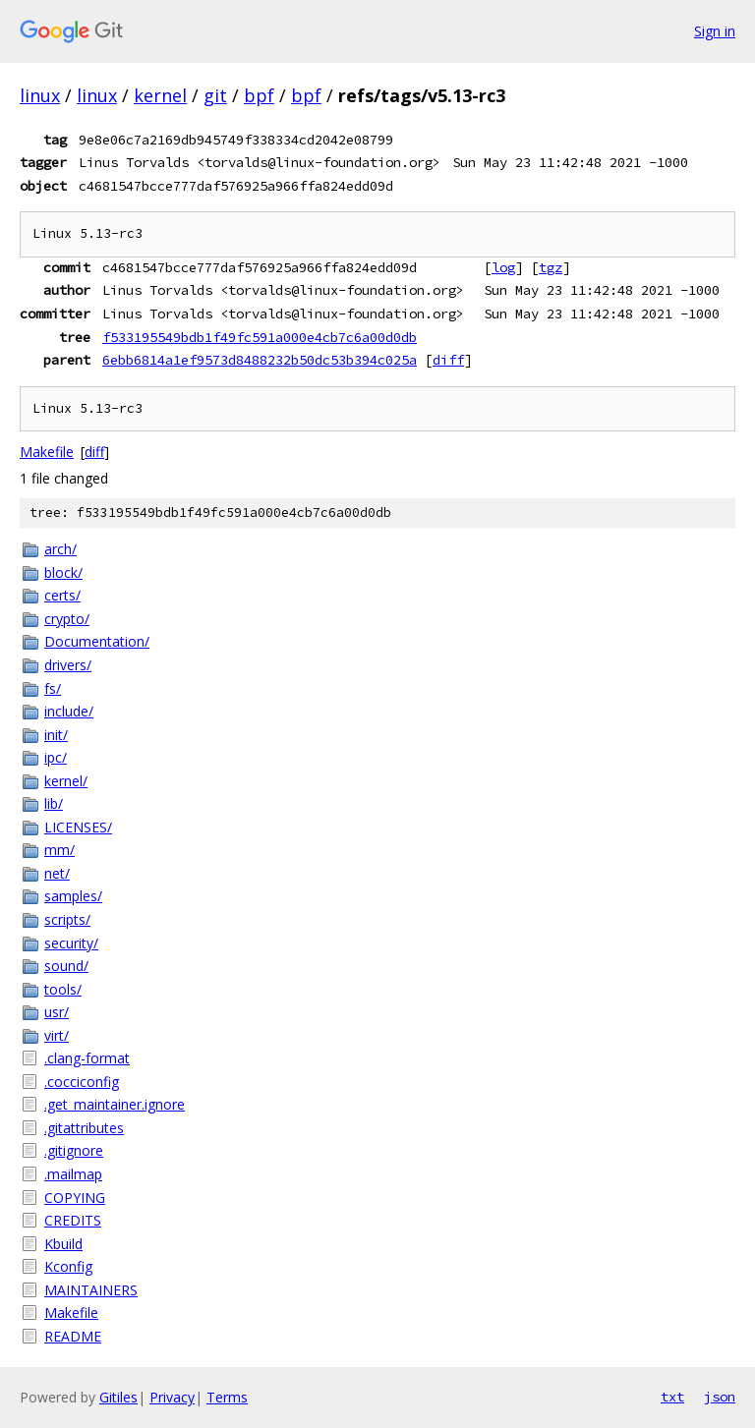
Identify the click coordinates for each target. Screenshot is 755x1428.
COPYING (74, 1197)
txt (672, 1396)
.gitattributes (84, 1127)
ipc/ (55, 757)
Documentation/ (96, 641)
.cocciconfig (81, 1081)
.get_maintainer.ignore (114, 1104)
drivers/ (67, 665)
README (72, 1336)
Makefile (47, 451)
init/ (56, 734)
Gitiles (118, 1397)
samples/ (73, 895)
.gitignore (73, 1150)
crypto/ (66, 618)
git (215, 95)
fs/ (52, 688)
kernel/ (65, 780)
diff (448, 360)
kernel (160, 95)
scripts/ (67, 919)
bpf (259, 95)
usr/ (56, 1011)
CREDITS (72, 1220)
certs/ (62, 595)
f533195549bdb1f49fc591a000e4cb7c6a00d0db (259, 337)
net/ (57, 873)
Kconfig (68, 1266)
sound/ (66, 965)
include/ (68, 711)
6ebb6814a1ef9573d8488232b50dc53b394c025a (259, 360)
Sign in (714, 31)
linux (40, 95)
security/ (71, 943)
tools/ (63, 989)
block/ (63, 572)
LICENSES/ (78, 827)
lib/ (53, 803)
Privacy (172, 1397)
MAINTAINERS (91, 1290)
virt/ (56, 1035)
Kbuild (63, 1243)
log (503, 267)
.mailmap (73, 1174)
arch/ (60, 549)
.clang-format (87, 1058)
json (719, 1396)
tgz (550, 267)
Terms (227, 1397)
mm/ (59, 849)
